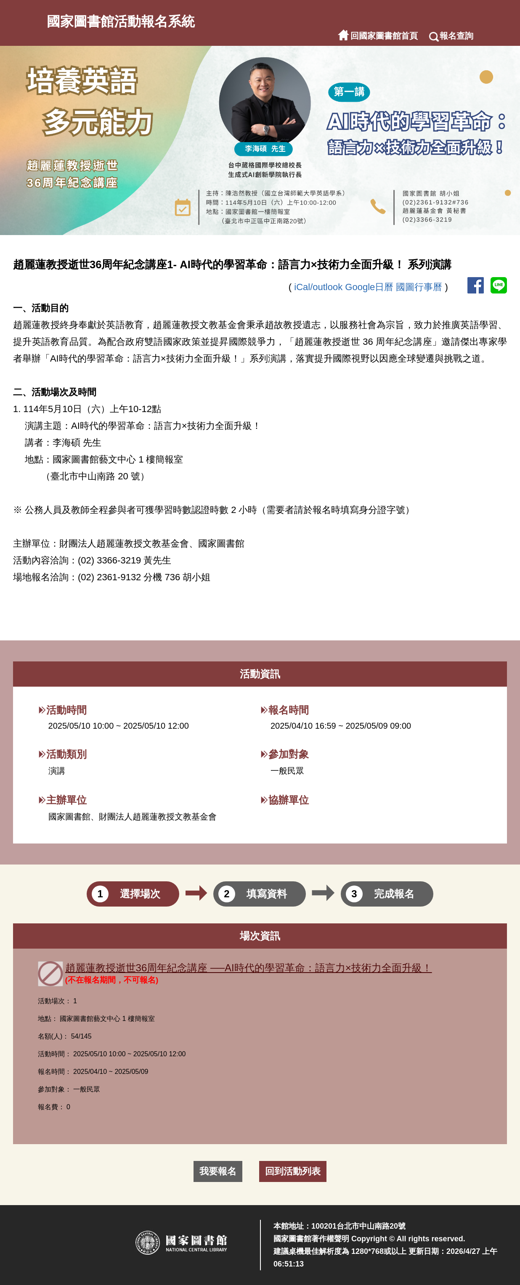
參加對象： (55, 1089)
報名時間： (55, 1071)
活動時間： (55, 1054)
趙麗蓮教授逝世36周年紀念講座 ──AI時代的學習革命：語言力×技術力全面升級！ (248, 967)
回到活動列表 (293, 1171)
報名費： (51, 1106)
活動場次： (55, 1001)
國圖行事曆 (420, 287)
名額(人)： (53, 1036)
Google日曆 (370, 287)
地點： (48, 1018)
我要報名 (217, 1171)
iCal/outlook (319, 287)
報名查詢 (456, 35)
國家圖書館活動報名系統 (121, 21)
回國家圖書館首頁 (384, 35)
